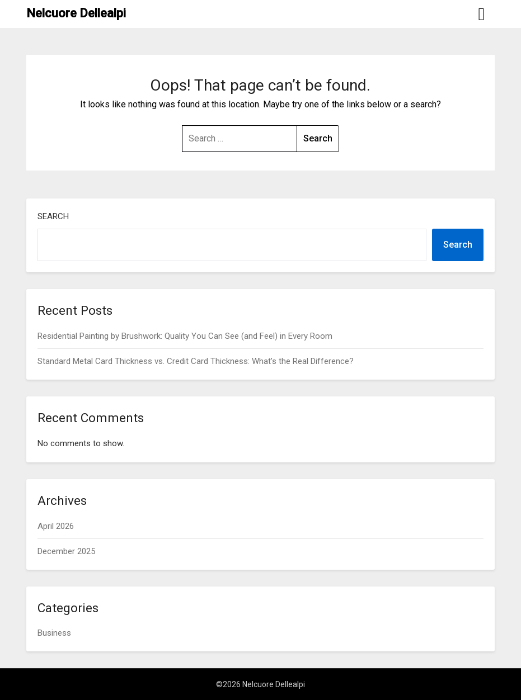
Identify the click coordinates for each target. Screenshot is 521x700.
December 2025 (66, 551)
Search (53, 216)
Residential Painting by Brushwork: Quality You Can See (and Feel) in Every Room (184, 336)
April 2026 (55, 526)
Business (54, 633)
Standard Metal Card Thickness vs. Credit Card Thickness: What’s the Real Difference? (195, 361)
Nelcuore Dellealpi (76, 13)
